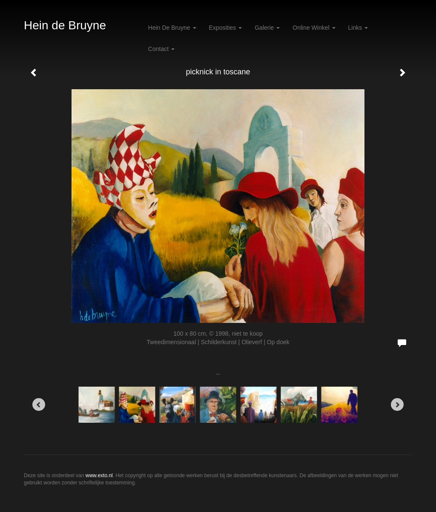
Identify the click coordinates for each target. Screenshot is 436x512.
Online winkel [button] (314, 27)
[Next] (397, 404)
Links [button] (358, 27)
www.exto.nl (99, 475)
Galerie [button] (267, 27)
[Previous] (38, 404)
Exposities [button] (225, 27)
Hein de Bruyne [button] (172, 27)
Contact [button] (161, 48)
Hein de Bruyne (65, 25)
